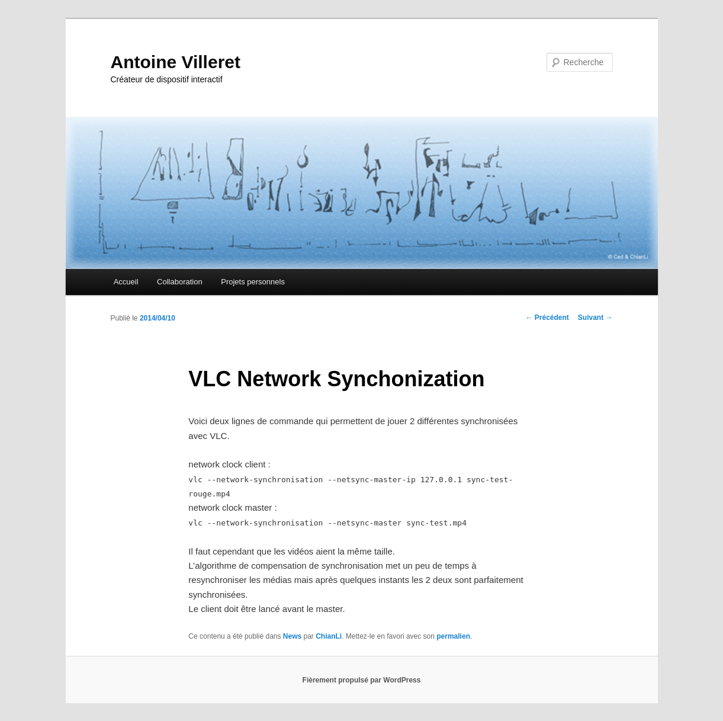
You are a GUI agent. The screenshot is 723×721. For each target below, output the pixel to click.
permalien (453, 636)
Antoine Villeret (176, 62)
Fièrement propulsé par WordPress (362, 680)
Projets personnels (253, 281)
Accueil (126, 281)
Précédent (546, 317)
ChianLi (329, 636)
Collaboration (180, 281)
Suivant (595, 317)
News (292, 636)
